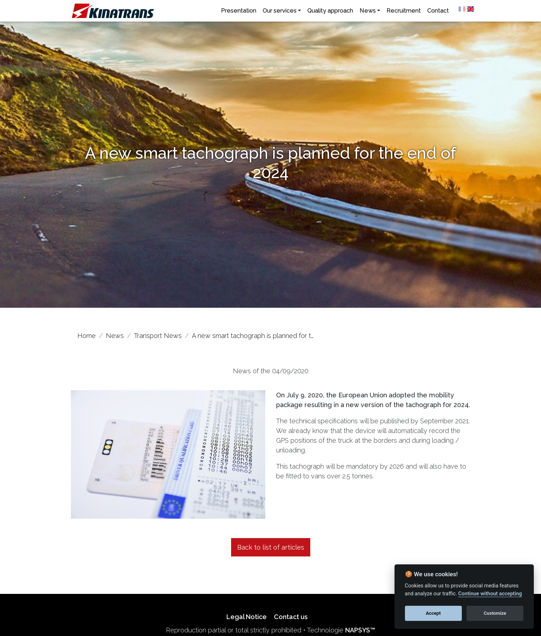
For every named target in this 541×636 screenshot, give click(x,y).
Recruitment (404, 10)
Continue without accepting (490, 594)
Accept (433, 613)
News (368, 10)
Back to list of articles (270, 547)
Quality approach (330, 10)
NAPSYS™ (360, 630)
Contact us (291, 617)
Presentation (238, 10)
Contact (438, 10)
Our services (280, 10)
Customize (495, 613)
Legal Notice (246, 617)
